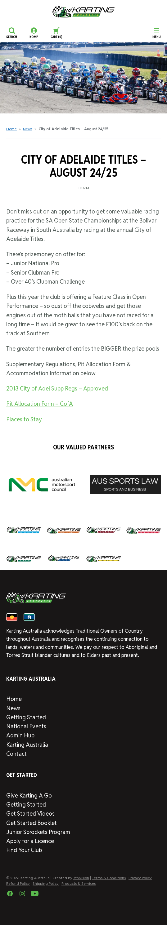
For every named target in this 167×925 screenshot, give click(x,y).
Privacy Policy (140, 877)
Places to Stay (24, 419)
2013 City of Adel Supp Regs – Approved (57, 388)
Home (11, 129)
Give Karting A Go (29, 795)
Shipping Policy (46, 883)
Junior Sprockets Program (38, 832)
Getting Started (26, 717)
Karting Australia (27, 744)
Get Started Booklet (31, 823)
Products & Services (78, 883)
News (27, 129)
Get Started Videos (30, 813)
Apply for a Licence (30, 841)
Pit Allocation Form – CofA (39, 403)
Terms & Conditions (109, 877)
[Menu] (156, 33)
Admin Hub (20, 735)
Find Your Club (24, 850)
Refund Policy (18, 883)
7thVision (81, 877)
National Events (26, 726)
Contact (16, 753)
